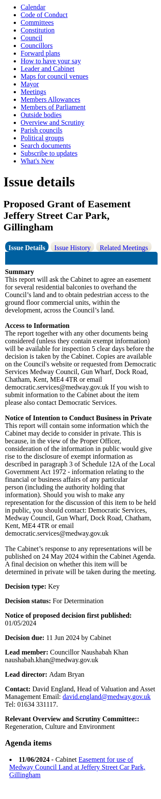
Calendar (33, 7)
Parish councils (41, 130)
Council (32, 37)
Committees (37, 22)
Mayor (30, 84)
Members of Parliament (53, 107)
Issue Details (27, 247)
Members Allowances (50, 99)
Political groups (42, 138)
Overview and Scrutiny (52, 122)
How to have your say (51, 61)
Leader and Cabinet (47, 68)
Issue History (72, 247)
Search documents (46, 145)
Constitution (38, 30)
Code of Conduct (44, 14)
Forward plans (40, 53)
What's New (37, 161)
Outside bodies (41, 114)
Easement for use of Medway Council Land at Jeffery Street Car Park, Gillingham (77, 767)
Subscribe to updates (49, 153)
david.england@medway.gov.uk (107, 696)
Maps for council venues (54, 76)
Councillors (37, 45)
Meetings (33, 91)
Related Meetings (124, 247)
